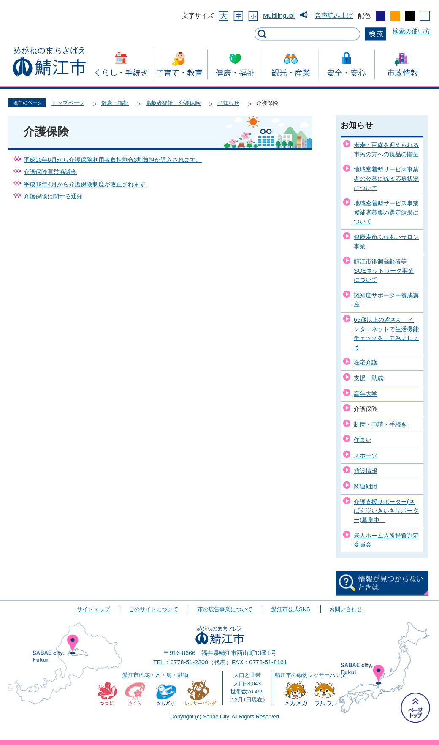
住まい (362, 439)
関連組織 (365, 486)
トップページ (67, 103)
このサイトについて (153, 609)
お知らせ (228, 103)
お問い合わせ (345, 609)
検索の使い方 (412, 31)
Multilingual (279, 15)
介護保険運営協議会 (50, 172)
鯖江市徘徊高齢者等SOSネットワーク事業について (384, 270)
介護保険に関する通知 (53, 196)
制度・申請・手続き (380, 424)
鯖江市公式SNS (290, 609)
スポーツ (365, 455)
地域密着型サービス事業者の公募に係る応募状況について (386, 178)
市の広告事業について (225, 609)
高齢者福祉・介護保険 (173, 103)
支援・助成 (368, 378)
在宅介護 (365, 362)
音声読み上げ (334, 15)
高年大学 (365, 393)
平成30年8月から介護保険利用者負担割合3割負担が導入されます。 (113, 160)
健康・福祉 (115, 103)
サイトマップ (93, 609)
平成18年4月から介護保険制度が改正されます (85, 184)
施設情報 (365, 471)
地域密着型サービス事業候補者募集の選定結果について (386, 212)
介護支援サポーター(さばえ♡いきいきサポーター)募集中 (386, 510)
